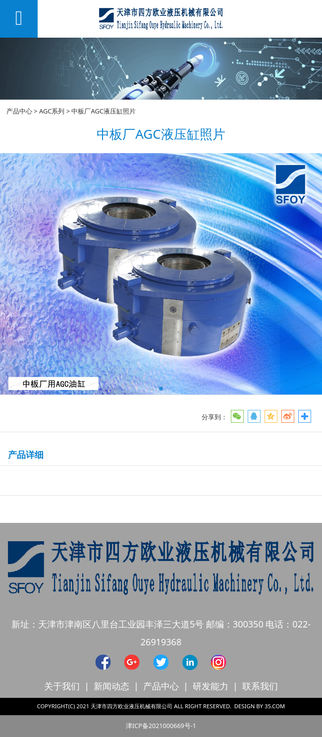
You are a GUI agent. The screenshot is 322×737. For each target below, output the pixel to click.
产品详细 (26, 454)
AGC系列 (51, 111)
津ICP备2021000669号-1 (161, 726)
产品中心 (19, 111)
